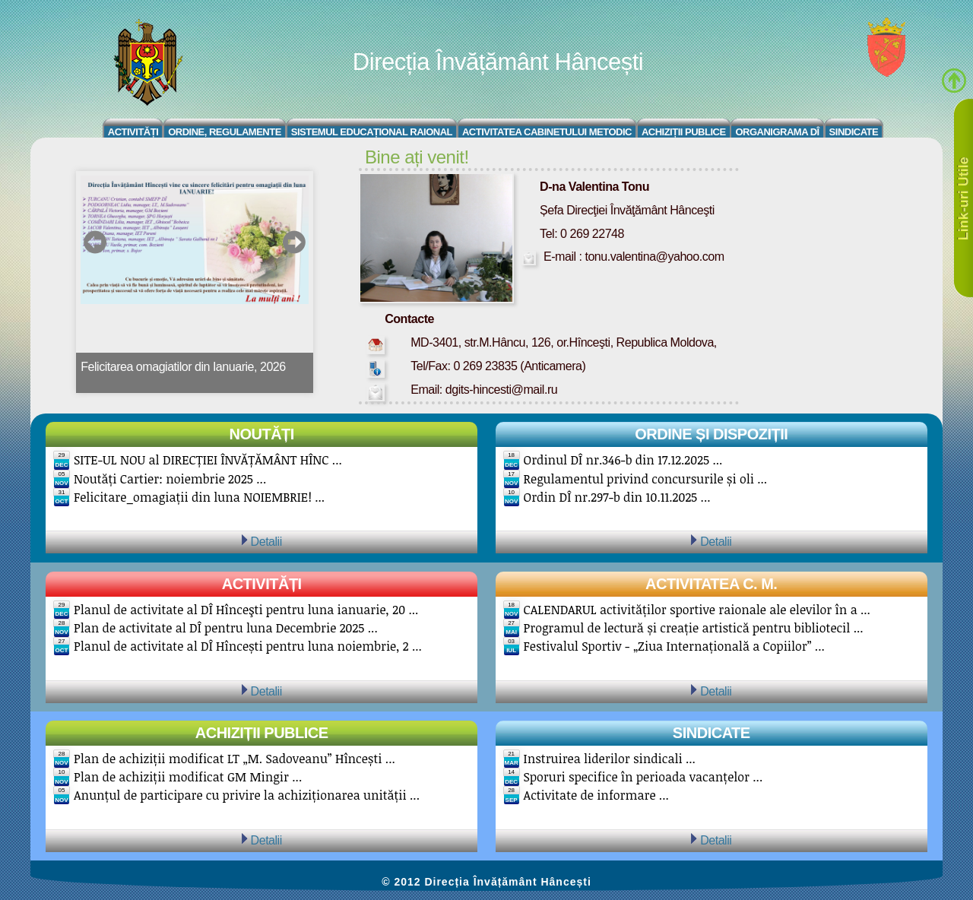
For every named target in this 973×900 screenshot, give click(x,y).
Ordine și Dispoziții (711, 434)
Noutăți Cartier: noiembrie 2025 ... (170, 479)
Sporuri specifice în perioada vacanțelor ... (643, 776)
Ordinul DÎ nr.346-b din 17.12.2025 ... (623, 460)
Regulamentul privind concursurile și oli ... (646, 479)
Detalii (266, 541)
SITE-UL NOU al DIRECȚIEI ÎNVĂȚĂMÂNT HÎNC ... (208, 460)
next (294, 242)
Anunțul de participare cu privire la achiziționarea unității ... (247, 795)
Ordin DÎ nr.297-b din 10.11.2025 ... (617, 497)
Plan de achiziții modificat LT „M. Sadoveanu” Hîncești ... (234, 758)
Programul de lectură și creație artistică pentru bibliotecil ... (694, 628)
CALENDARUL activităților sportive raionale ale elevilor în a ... (697, 609)
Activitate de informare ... (596, 795)
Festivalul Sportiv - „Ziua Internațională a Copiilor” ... (674, 646)
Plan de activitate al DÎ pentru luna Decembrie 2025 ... (226, 628)
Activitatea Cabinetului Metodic (547, 132)
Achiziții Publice (684, 132)
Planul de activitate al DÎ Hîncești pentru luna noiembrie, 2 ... (248, 646)
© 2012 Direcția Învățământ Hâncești (486, 882)
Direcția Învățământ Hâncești (498, 62)
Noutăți (262, 434)
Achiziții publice (261, 732)
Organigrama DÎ (777, 132)
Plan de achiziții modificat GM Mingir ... (188, 776)
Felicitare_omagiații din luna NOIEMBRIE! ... (199, 497)
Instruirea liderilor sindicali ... (610, 758)
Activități (133, 132)
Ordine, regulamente (224, 132)
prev (95, 242)
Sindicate (854, 132)
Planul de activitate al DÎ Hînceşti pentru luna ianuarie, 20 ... (246, 609)
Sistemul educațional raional (371, 132)
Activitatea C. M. (711, 583)
